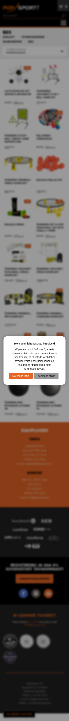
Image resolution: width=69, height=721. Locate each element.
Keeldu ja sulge (46, 375)
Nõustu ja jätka (20, 375)
